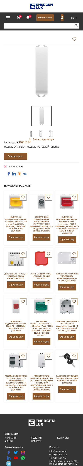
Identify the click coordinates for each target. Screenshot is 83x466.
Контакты (63, 438)
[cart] (18, 17)
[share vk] (24, 174)
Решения (36, 438)
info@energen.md (58, 451)
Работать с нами (45, 18)
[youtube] (15, 458)
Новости (36, 441)
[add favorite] (74, 39)
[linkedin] (8, 458)
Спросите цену (15, 156)
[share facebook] (8, 173)
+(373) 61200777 (57, 458)
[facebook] (8, 452)
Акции (9, 441)
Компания (11, 438)
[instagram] (22, 452)
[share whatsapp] (22, 458)
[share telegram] (8, 463)
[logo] (41, 6)
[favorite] (27, 17)
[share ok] (19, 173)
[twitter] (15, 452)
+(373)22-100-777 (58, 454)
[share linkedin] (14, 173)
